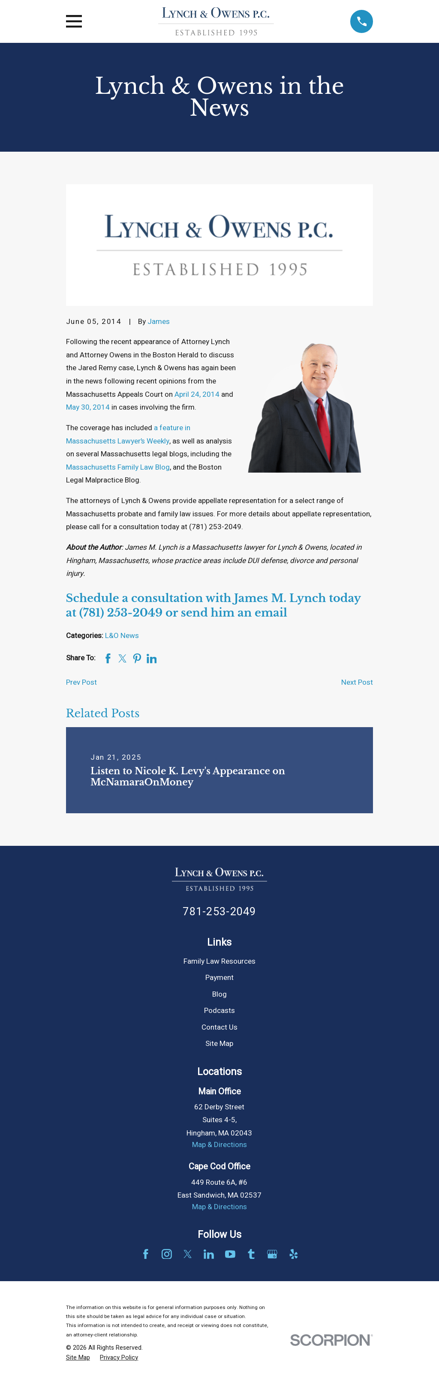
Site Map (219, 1043)
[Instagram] (167, 1254)
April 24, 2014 (197, 394)
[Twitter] (188, 1254)
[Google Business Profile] (272, 1254)
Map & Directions (219, 1144)
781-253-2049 (219, 912)
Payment (219, 977)
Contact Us (219, 1027)
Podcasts (219, 1010)
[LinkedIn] (209, 1254)
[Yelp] (294, 1254)
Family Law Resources (219, 961)
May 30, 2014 (88, 407)
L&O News (122, 635)
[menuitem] (78, 1358)
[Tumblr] (251, 1254)
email (271, 613)
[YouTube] (230, 1254)
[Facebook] (146, 1254)
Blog (219, 994)
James (158, 321)
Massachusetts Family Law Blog (118, 467)
